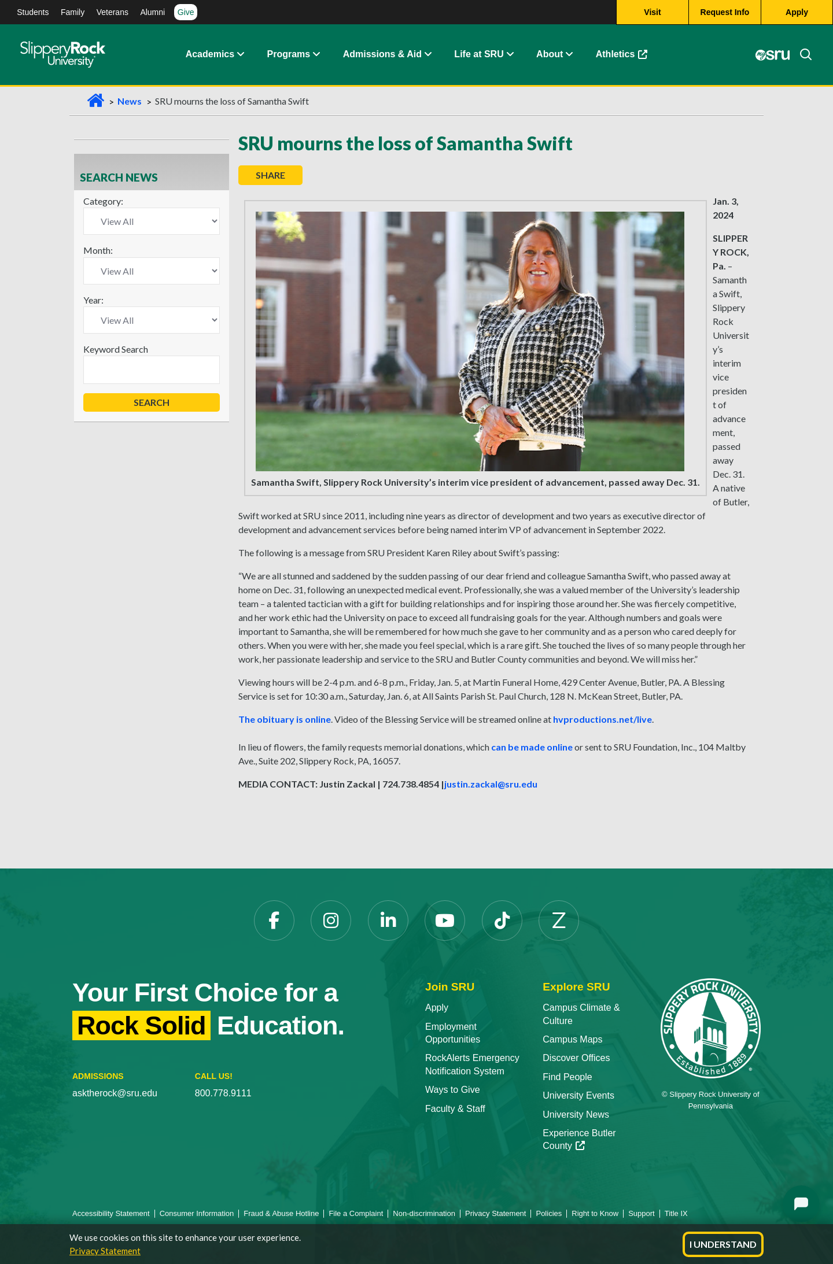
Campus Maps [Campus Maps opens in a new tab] (572, 1039)
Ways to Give (452, 1090)
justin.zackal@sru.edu (490, 783)
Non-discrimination (424, 1213)
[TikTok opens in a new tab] (502, 920)
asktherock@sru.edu (114, 1093)
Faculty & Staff (455, 1109)
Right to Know (595, 1213)
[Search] (801, 55)
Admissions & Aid (382, 55)
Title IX (676, 1213)
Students (33, 12)
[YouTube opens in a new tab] (445, 920)
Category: (103, 200)
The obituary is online (284, 719)
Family (72, 12)
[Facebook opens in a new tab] (274, 920)
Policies (549, 1213)
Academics (210, 55)
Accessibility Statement (111, 1213)
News (129, 100)
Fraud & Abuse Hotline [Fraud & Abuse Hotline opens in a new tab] (281, 1213)
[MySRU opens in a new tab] (772, 55)
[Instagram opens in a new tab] (331, 920)
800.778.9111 (223, 1093)
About (549, 55)
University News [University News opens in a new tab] (576, 1114)
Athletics (627, 57)
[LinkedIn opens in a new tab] (388, 920)
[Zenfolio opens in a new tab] (559, 920)
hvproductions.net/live (602, 719)
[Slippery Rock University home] (711, 1028)
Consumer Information (197, 1213)
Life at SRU (478, 55)
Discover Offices (576, 1058)
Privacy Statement (105, 1250)
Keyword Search (115, 348)
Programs (289, 55)
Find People (567, 1077)
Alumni (152, 12)
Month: (98, 250)
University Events (578, 1095)
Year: (93, 299)
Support (641, 1213)
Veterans (112, 12)
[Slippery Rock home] (62, 55)
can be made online (532, 746)
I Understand (723, 1244)
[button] (240, 54)
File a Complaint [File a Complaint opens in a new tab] (356, 1213)
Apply (436, 1007)
